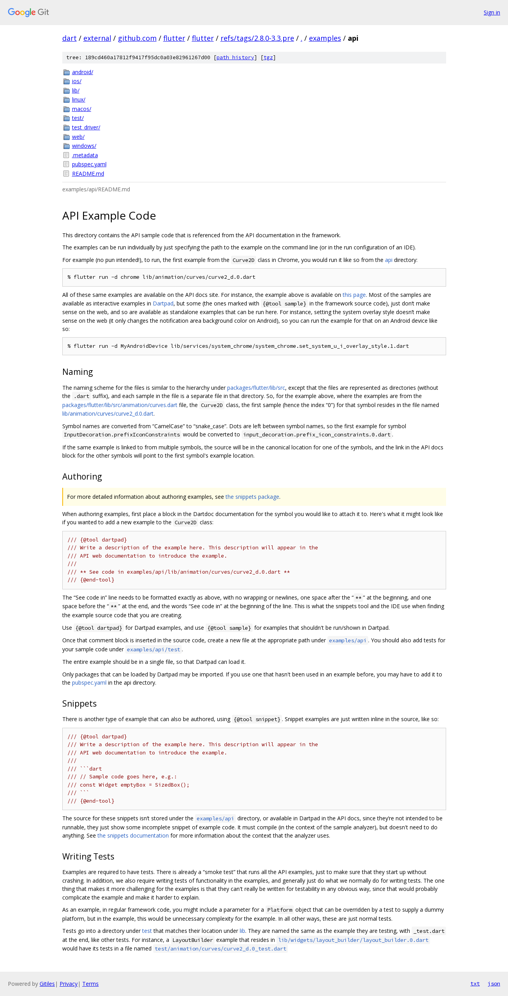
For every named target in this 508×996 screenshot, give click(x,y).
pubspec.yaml (89, 164)
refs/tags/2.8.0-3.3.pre (257, 38)
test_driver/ (86, 127)
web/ (78, 136)
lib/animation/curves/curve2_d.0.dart (108, 413)
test (147, 930)
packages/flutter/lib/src (256, 387)
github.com (137, 38)
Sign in (492, 12)
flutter (174, 38)
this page (354, 294)
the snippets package (252, 496)
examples (325, 38)
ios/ (76, 81)
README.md (88, 173)
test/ (78, 118)
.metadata (85, 155)
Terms (90, 983)
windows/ (84, 145)
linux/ (78, 99)
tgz (268, 57)
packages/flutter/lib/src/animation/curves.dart (119, 405)
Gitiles (47, 983)
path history (235, 57)
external (97, 38)
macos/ (81, 109)
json (494, 983)
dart (69, 38)
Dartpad (163, 303)
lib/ (76, 90)
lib (242, 930)
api (388, 260)
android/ (82, 72)
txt (475, 983)
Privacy (69, 983)
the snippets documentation (133, 835)
